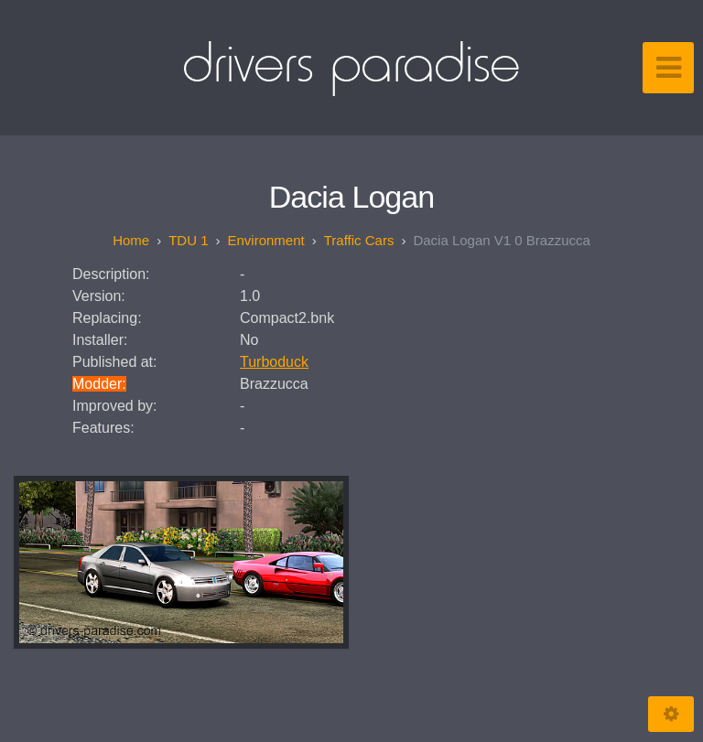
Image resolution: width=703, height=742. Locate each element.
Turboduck (274, 362)
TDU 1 (188, 240)
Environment (266, 240)
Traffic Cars (359, 240)
